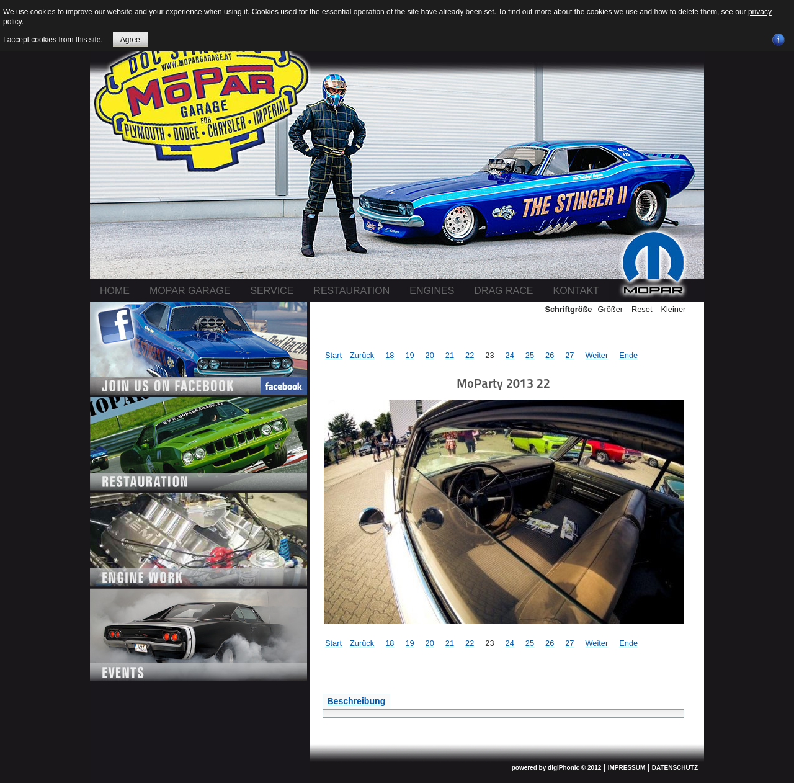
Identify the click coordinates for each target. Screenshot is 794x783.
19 (409, 355)
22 (469, 355)
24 (510, 355)
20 (430, 355)
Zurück (362, 355)
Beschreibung (356, 701)
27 (569, 355)
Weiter (596, 355)
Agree (130, 39)
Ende (628, 355)
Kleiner (673, 309)
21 (449, 355)
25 (529, 355)
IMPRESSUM (627, 767)
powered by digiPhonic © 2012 (557, 767)
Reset (641, 309)
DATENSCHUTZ (675, 767)
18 (389, 355)
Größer (610, 309)
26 (549, 355)
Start (333, 355)
